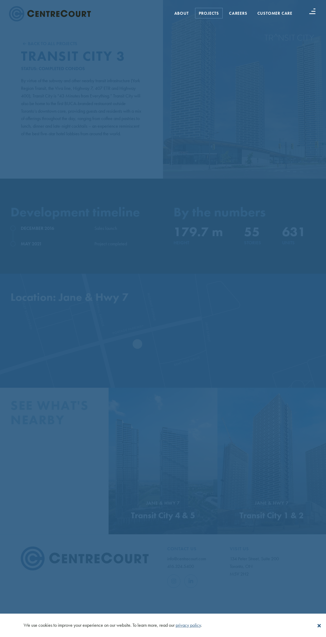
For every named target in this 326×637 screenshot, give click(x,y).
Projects (209, 13)
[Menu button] (312, 11)
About (181, 13)
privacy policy (188, 625)
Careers (238, 13)
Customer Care (274, 13)
